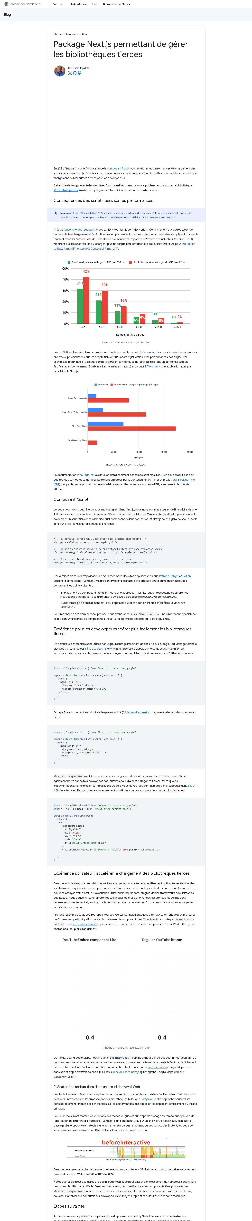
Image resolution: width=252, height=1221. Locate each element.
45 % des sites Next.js (126, 1072)
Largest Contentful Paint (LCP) (99, 248)
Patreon (164, 576)
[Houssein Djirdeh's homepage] (79, 74)
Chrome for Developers (66, 34)
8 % (190, 786)
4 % (56, 790)
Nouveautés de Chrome (117, 4)
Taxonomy (153, 366)
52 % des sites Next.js (136, 712)
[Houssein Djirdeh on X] (70, 74)
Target (174, 576)
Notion (186, 576)
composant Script (118, 168)
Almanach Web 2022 (91, 213)
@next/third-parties (66, 190)
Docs (55, 4)
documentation (157, 1067)
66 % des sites (94, 648)
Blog (94, 4)
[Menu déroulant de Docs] (62, 4)
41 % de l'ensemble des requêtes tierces (78, 229)
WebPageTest (86, 475)
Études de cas (78, 4)
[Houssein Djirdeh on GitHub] (75, 74)
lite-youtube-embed (85, 924)
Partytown (147, 1099)
